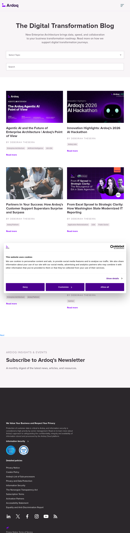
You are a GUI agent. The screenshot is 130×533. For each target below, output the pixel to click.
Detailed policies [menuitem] (14, 460)
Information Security (15, 440)
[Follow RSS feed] (55, 516)
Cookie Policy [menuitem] (12, 471)
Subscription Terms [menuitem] (15, 493)
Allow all (105, 285)
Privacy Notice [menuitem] (13, 467)
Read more (11, 154)
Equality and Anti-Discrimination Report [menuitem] (25, 506)
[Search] (65, 66)
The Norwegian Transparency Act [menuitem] (22, 489)
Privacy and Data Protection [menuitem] (19, 480)
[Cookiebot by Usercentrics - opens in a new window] (112, 245)
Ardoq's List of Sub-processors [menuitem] (20, 475)
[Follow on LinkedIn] (8, 516)
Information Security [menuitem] (15, 484)
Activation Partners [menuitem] (15, 498)
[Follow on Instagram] (36, 516)
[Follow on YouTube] (46, 516)
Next (2, 335)
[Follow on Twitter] (18, 516)
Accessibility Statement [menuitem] (17, 502)
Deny (25, 285)
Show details (112, 277)
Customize (65, 285)
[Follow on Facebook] (27, 516)
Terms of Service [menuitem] (26, 531)
